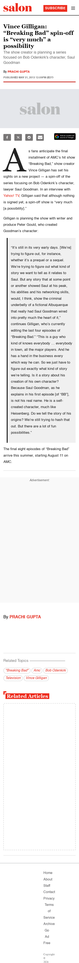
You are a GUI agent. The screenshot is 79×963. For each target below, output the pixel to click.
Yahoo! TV (11, 196)
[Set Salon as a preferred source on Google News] (65, 136)
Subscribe (55, 8)
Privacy (49, 898)
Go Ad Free (46, 937)
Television (13, 678)
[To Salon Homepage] (17, 7)
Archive (49, 924)
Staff (46, 886)
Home (47, 873)
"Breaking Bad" (16, 670)
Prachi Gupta (19, 71)
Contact (49, 892)
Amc (36, 670)
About (47, 879)
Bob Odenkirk (55, 670)
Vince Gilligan (36, 678)
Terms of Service (49, 911)
